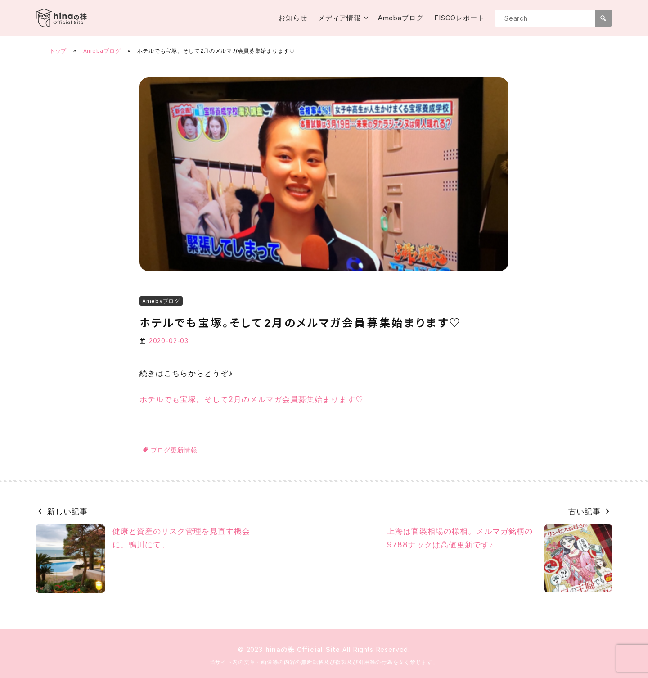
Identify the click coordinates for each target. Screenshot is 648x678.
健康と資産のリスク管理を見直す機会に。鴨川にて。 (143, 558)
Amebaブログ (400, 18)
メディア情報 (339, 18)
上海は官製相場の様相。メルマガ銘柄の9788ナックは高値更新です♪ (499, 558)
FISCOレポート (459, 18)
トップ (58, 50)
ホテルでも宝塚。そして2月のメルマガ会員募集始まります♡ (252, 399)
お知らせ (293, 18)
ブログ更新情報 (174, 450)
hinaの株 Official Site (304, 649)
